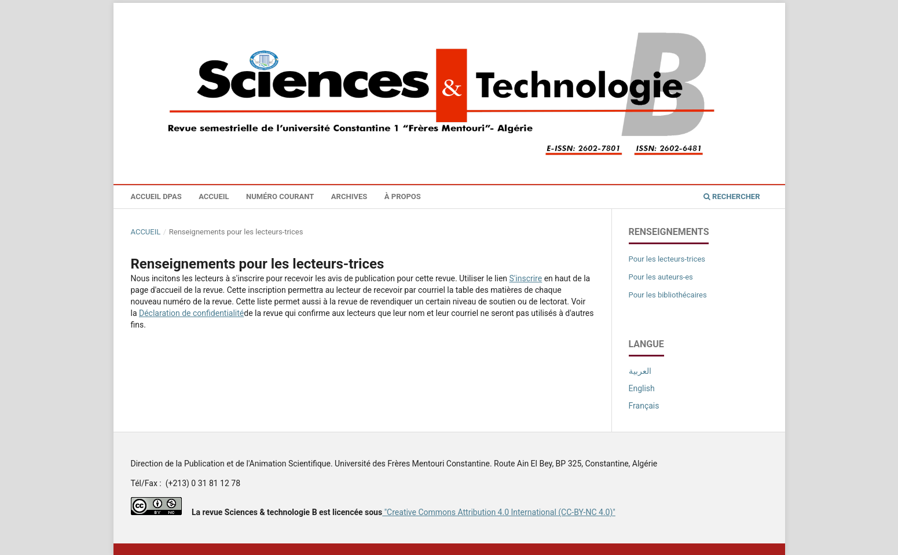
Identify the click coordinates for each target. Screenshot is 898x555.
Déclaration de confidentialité (191, 313)
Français (644, 405)
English (642, 388)
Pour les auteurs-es (661, 277)
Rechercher (731, 196)
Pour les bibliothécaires (668, 295)
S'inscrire (526, 278)
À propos (402, 196)
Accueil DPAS (156, 196)
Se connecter (745, 11)
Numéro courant (280, 196)
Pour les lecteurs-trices (667, 259)
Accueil (214, 196)
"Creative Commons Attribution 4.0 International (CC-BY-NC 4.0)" (498, 512)
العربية (640, 371)
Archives (349, 196)
